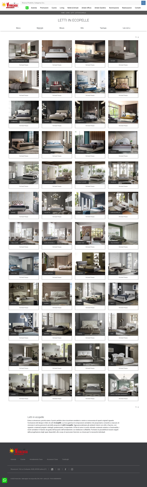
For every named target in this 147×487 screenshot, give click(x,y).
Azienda (34, 8)
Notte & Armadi (72, 8)
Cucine (54, 8)
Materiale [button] (40, 28)
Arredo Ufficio (86, 8)
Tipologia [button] (103, 28)
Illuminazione (114, 8)
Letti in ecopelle (80, 13)
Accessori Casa (52, 459)
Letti (72, 13)
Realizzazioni (127, 8)
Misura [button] (62, 28)
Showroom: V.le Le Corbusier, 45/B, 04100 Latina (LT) (29, 469)
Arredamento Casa (36, 459)
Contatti (138, 8)
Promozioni (44, 8)
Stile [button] (82, 28)
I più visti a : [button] (127, 28)
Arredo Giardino (100, 8)
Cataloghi (65, 459)
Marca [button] (18, 28)
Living (62, 8)
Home (63, 13)
